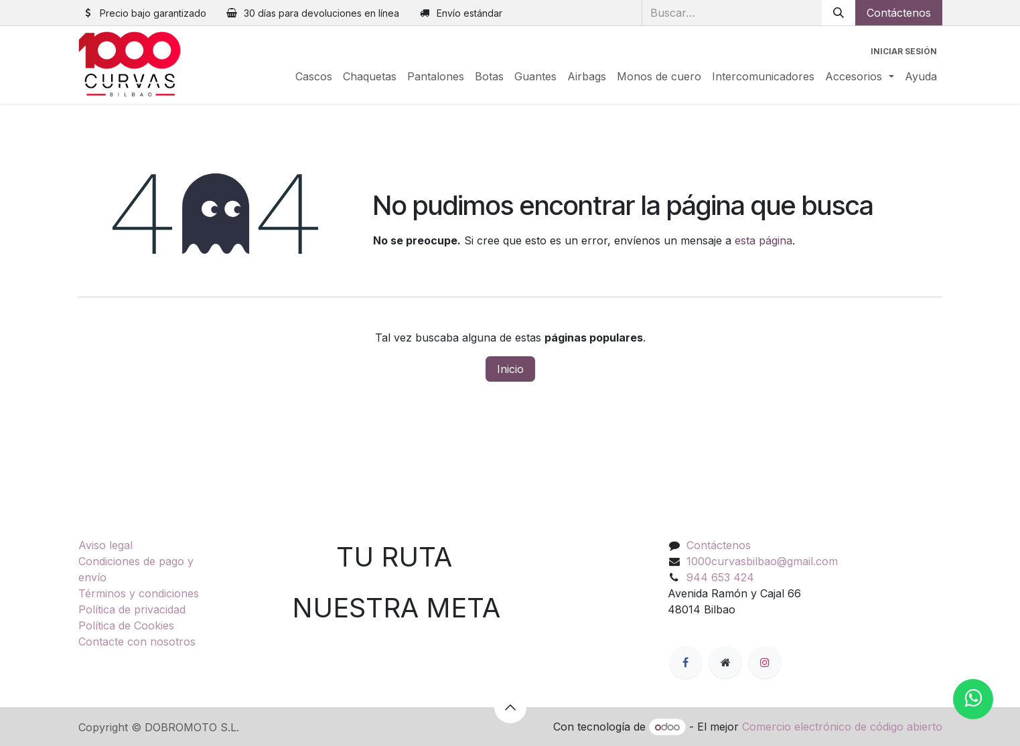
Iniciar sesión (904, 51)
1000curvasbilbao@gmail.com (762, 561)
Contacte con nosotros (137, 641)
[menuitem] (314, 76)
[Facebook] (686, 662)
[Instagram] (765, 662)
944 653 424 (720, 577)
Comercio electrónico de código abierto (842, 726)
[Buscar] (838, 12)
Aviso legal (105, 545)
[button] (510, 707)
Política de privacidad (132, 609)
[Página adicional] (725, 662)
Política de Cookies (126, 625)
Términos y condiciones (138, 593)
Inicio (510, 369)
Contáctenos (899, 12)
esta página (763, 240)
